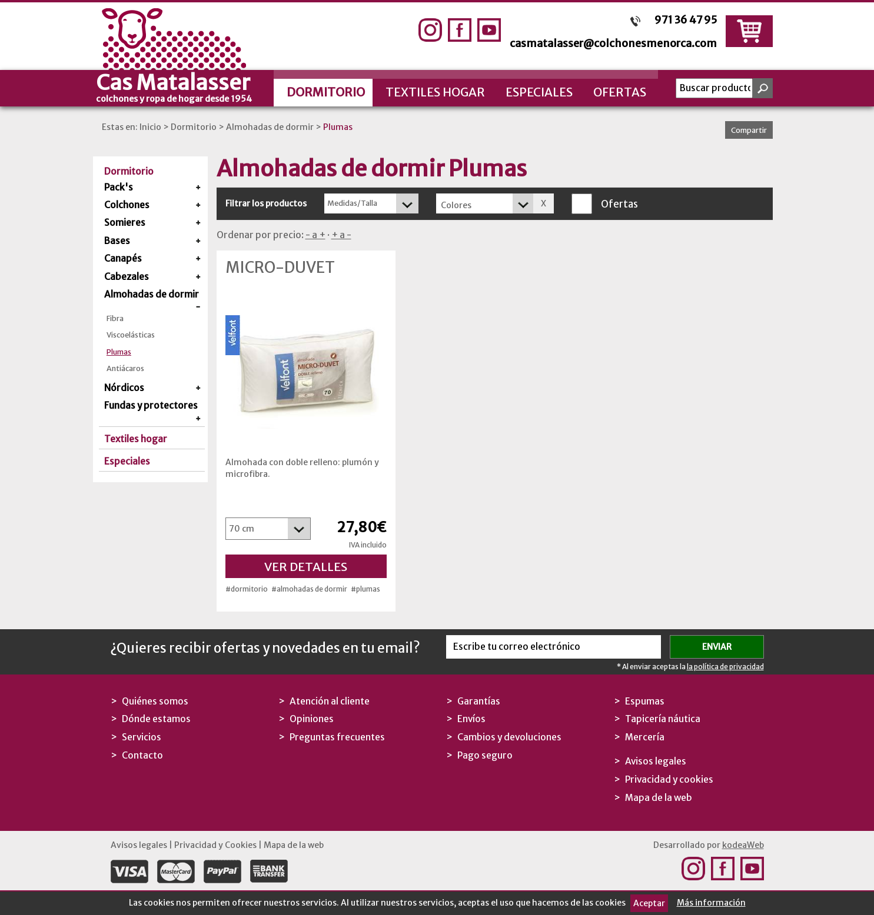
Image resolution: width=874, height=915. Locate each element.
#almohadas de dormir (309, 589)
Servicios (141, 737)
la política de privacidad (725, 666)
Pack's (118, 187)
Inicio (150, 127)
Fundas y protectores (151, 405)
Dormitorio (326, 92)
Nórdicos (124, 387)
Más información (711, 902)
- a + (315, 235)
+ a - (341, 235)
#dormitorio (246, 589)
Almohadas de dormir (270, 127)
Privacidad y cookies (669, 779)
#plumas (365, 589)
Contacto (142, 755)
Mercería (644, 737)
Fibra (115, 318)
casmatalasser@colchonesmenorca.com (613, 43)
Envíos (471, 718)
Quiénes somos (155, 701)
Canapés (123, 258)
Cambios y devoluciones (509, 737)
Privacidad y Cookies (215, 845)
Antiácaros (125, 368)
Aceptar (649, 903)
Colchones (126, 205)
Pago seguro (485, 755)
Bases (117, 240)
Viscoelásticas (131, 334)
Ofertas (619, 92)
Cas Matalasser (184, 86)
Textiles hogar (435, 92)
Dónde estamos (156, 718)
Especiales (539, 92)
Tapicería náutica (662, 718)
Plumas (338, 127)
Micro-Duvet (280, 267)
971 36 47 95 (685, 19)
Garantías (478, 701)
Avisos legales (655, 761)
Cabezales (126, 276)
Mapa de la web (658, 797)
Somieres (124, 222)
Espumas (644, 701)
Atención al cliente (330, 701)
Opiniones (312, 718)
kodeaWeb (743, 845)
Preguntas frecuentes (337, 737)
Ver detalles (305, 566)
